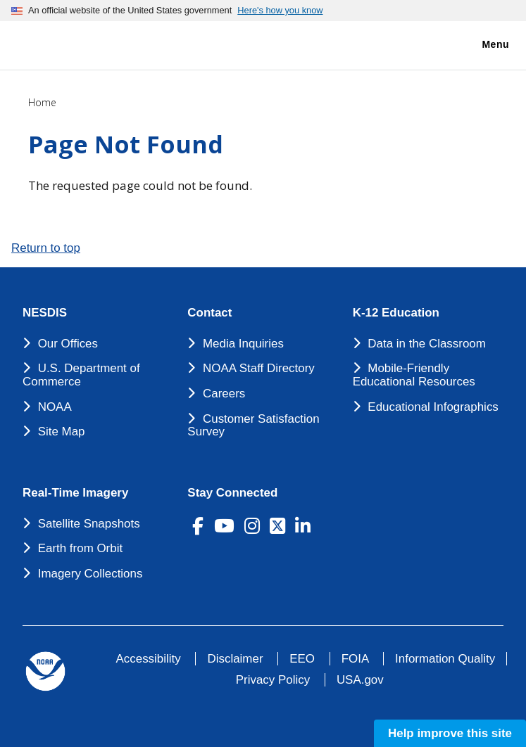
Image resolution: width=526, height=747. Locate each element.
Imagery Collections (90, 573)
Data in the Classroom (427, 343)
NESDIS (45, 313)
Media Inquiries (243, 343)
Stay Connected (232, 493)
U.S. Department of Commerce (81, 375)
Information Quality (445, 658)
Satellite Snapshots (89, 523)
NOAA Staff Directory (259, 368)
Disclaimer (235, 658)
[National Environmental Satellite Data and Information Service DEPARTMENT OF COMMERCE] (53, 42)
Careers (224, 393)
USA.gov (360, 680)
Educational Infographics (433, 407)
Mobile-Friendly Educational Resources (414, 375)
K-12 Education (396, 313)
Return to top (45, 248)
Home (42, 102)
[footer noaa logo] (45, 671)
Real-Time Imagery (75, 493)
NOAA (55, 407)
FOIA (355, 658)
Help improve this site (450, 733)
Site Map (61, 431)
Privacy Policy (273, 680)
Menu (480, 45)
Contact (209, 313)
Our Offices (68, 343)
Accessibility (148, 658)
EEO (302, 658)
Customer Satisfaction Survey (253, 425)
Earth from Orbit (80, 548)
